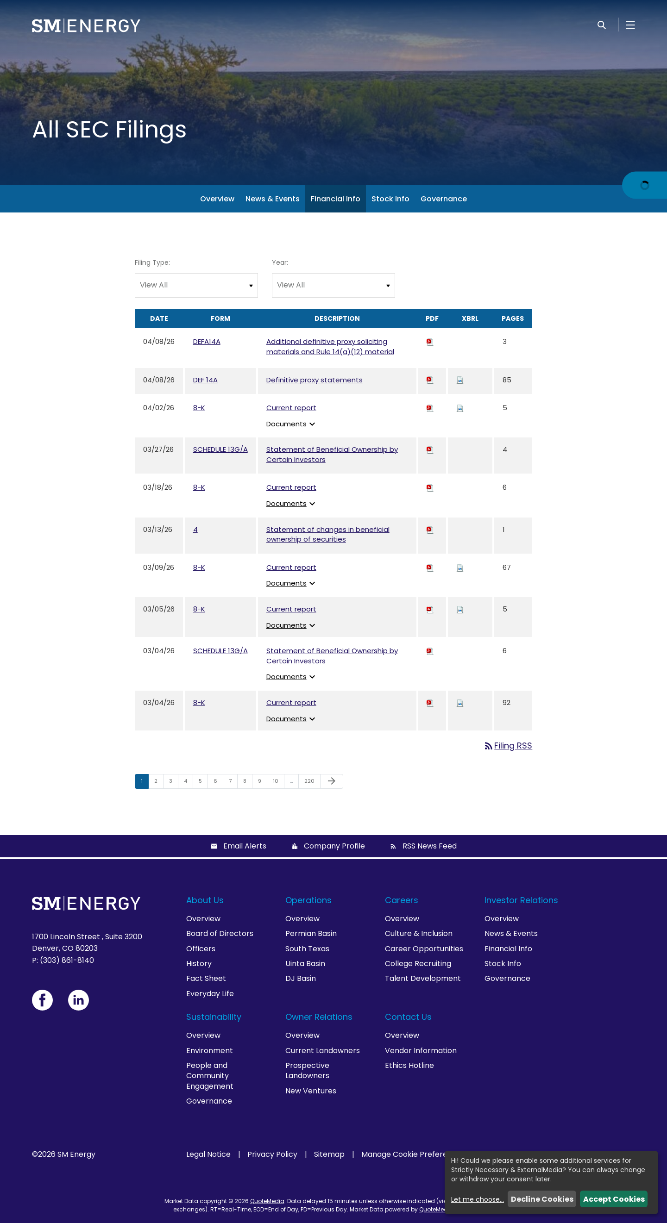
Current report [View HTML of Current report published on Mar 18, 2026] (291, 487)
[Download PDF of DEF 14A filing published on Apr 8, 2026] (430, 380)
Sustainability (213, 1017)
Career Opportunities (424, 948)
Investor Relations (521, 900)
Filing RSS (507, 745)
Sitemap (329, 1154)
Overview (217, 198)
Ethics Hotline (409, 1065)
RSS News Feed (430, 846)
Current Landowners (322, 1050)
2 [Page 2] (159, 783)
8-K (199, 407)
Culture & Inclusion (419, 933)
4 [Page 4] (188, 783)
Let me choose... (477, 1199)
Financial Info (335, 198)
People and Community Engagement (209, 1076)
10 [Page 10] (278, 783)
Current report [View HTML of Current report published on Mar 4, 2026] (291, 702)
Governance (444, 198)
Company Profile (334, 846)
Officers (200, 948)
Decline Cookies (542, 1199)
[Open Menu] (630, 25)
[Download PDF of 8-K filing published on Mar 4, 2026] (430, 702)
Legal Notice (208, 1154)
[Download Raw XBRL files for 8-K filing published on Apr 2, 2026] (460, 407)
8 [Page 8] (247, 783)
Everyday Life (210, 993)
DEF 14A (205, 380)
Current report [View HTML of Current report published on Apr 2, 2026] (291, 407)
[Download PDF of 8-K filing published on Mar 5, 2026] (430, 609)
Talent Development (423, 978)
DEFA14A (206, 341)
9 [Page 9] (262, 783)
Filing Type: (152, 262)
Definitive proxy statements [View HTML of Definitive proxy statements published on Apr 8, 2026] (314, 380)
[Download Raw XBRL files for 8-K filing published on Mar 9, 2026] (460, 567)
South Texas (307, 948)
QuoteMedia (267, 1201)
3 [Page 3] (173, 783)
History (199, 963)
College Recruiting (418, 963)
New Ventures (310, 1091)
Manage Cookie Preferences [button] (413, 1154)
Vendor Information (421, 1050)
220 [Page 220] (310, 783)
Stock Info (390, 198)
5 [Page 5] (203, 783)
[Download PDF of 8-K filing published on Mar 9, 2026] (430, 567)
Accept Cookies (614, 1199)
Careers (401, 900)
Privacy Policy (272, 1154)
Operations (308, 900)
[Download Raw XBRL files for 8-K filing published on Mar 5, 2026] (460, 609)
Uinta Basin (305, 963)
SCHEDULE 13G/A (220, 449)
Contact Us (408, 1017)
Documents (292, 423)
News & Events (272, 198)
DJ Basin (300, 978)
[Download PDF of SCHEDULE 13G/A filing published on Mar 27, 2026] (430, 449)
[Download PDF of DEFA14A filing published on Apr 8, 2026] (430, 341)
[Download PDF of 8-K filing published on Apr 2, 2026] (430, 407)
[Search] (602, 25)
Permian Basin (311, 933)
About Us (205, 900)
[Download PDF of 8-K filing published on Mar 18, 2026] (430, 487)
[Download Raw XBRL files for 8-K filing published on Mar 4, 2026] (460, 702)
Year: (280, 262)
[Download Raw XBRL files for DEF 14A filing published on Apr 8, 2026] (460, 380)
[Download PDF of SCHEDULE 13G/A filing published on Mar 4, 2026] (430, 650)
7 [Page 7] (233, 783)
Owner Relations (318, 1017)
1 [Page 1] (144, 783)
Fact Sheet (206, 978)
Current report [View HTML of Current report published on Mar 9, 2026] (291, 567)
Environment (209, 1050)
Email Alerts (244, 846)
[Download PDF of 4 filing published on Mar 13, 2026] (430, 529)
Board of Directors (219, 933)
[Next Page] (331, 781)
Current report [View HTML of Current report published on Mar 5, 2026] (291, 609)
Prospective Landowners (307, 1070)
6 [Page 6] (218, 783)
